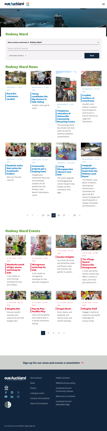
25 (53, 215)
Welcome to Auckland (65, 396)
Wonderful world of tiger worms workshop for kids (15, 268)
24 (48, 215)
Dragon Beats (64, 308)
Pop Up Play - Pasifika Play (39, 310)
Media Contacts (63, 378)
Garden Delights (65, 257)
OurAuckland (36, 378)
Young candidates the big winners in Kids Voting (40, 97)
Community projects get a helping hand (39, 169)
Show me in (18, 42)
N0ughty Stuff (89, 308)
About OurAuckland (39, 403)
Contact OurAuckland (39, 398)
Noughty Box (13, 308)
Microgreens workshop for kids (39, 267)
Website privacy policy (65, 383)
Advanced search (17, 56)
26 (59, 215)
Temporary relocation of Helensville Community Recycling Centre (66, 116)
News (32, 383)
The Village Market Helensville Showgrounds (89, 263)
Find (92, 55)
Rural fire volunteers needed (12, 96)
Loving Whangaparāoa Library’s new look (65, 170)
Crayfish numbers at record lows (88, 98)
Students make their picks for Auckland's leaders (15, 169)
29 (74, 215)
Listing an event (37, 393)
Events (33, 388)
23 (43, 215)
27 (64, 215)
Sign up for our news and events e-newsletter (53, 364)
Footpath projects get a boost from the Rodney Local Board (90, 171)
